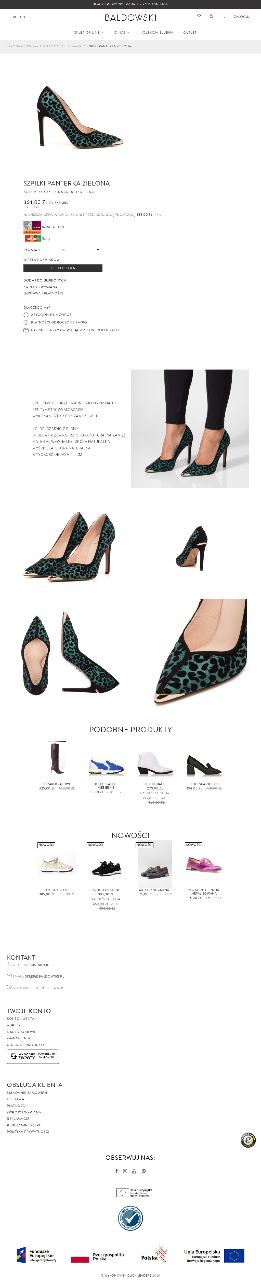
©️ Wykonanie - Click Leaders (126, 1276)
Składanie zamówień (27, 1093)
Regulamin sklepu (24, 1125)
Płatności (16, 1106)
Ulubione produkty (25, 1045)
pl (15, 17)
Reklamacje (18, 1118)
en (22, 17)
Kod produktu (40, 192)
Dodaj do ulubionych (44, 280)
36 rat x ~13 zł (44, 227)
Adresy (14, 1025)
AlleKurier (47, 1056)
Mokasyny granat (155, 890)
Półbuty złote (57, 890)
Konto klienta (20, 1018)
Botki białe (155, 784)
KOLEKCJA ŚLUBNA (157, 32)
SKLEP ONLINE (88, 32)
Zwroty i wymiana (24, 1112)
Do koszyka (63, 268)
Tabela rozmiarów (41, 260)
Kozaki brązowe (57, 784)
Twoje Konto (29, 1011)
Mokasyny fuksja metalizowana (204, 892)
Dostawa (15, 1099)
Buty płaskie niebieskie (106, 786)
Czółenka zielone (204, 784)
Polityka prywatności (28, 1131)
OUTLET (190, 32)
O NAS (121, 32)
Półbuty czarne (106, 890)
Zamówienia (18, 1038)
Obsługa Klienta (35, 1085)
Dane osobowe (21, 1032)
